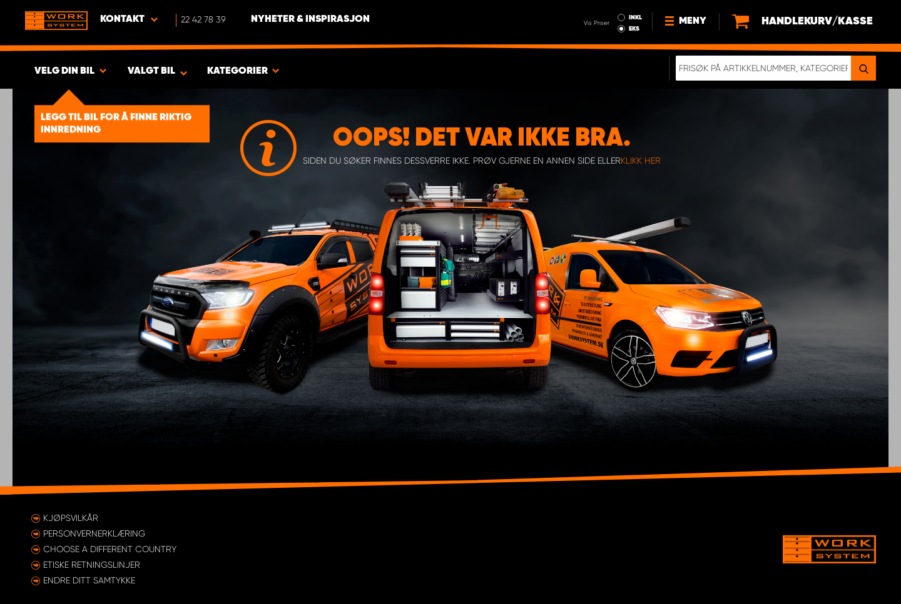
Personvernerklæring (94, 533)
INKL (635, 17)
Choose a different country (109, 549)
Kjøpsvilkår (70, 518)
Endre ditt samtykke (89, 580)
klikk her (641, 161)
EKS (634, 29)
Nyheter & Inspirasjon (310, 19)
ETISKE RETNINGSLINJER (91, 565)
